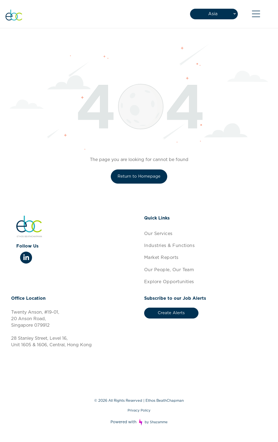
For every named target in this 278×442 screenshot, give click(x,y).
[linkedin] (26, 258)
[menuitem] (205, 233)
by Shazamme (156, 422)
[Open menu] (256, 14)
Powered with (123, 422)
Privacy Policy (139, 410)
